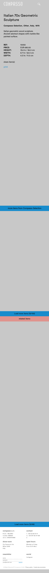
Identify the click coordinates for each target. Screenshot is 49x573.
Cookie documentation (40, 567)
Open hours (30, 542)
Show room (7, 542)
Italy (4, 548)
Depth (7, 56)
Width (7, 53)
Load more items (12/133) (24, 314)
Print (6, 67)
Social (28, 554)
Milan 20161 (6, 546)
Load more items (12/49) (24, 524)
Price (6, 48)
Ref (5, 45)
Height (7, 50)
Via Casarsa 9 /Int (8, 544)
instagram (29, 557)
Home (13, 3)
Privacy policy (29, 567)
